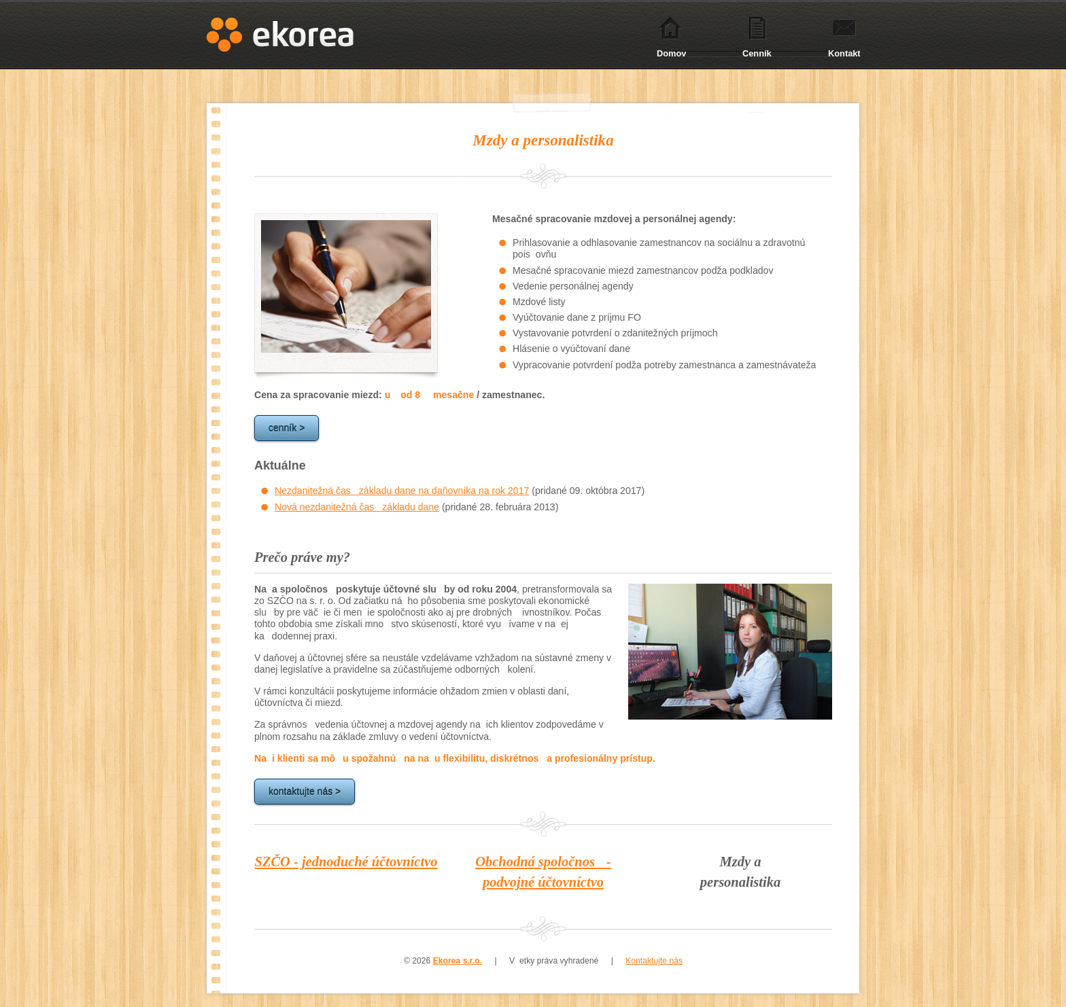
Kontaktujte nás (654, 961)
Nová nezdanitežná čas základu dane (357, 506)
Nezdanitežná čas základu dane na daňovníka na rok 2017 (402, 490)
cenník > (287, 428)
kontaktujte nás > (305, 791)
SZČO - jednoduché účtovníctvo (346, 861)
